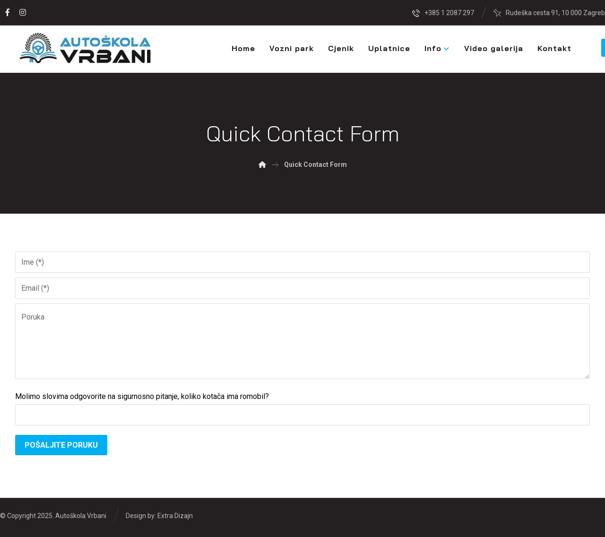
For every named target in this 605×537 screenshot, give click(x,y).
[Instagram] (22, 12)
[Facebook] (7, 12)
